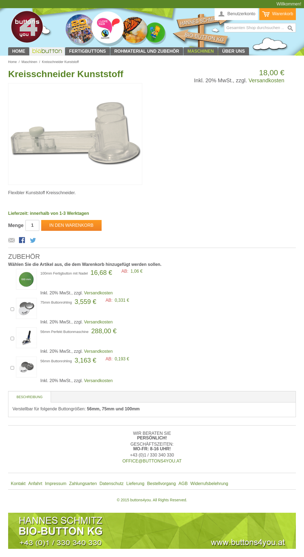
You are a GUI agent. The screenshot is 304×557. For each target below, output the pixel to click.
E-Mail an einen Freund (11, 240)
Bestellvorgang (161, 483)
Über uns (233, 51)
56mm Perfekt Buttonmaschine (64, 332)
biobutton (46, 51)
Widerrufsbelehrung (209, 483)
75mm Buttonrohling (56, 302)
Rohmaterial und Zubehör (146, 51)
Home (18, 51)
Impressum (55, 483)
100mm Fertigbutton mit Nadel (64, 273)
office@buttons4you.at (152, 461)
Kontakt (18, 483)
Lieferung (135, 483)
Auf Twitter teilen (33, 240)
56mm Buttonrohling (56, 361)
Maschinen (200, 51)
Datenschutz (111, 483)
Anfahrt (35, 483)
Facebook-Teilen (22, 240)
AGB (183, 483)
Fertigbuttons (87, 51)
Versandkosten (266, 80)
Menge (16, 225)
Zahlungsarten (83, 483)
